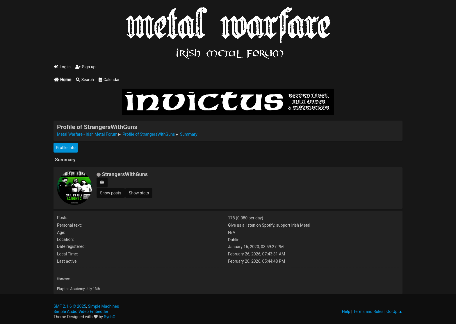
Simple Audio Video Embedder (81, 311)
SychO (109, 316)
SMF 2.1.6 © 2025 (70, 306)
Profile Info (66, 147)
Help (346, 311)
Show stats (139, 193)
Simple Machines (103, 306)
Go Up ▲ (394, 311)
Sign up (85, 67)
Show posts (110, 193)
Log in (62, 67)
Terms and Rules (368, 311)
